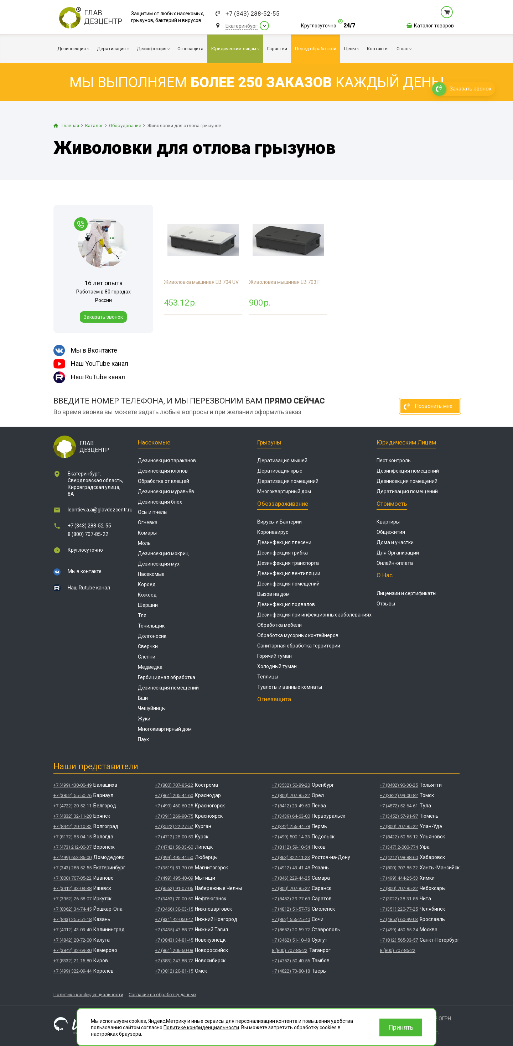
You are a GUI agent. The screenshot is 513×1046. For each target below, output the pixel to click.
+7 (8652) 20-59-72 (291, 929)
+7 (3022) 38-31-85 (399, 898)
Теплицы (267, 677)
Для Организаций (398, 553)
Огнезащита (274, 699)
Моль (144, 543)
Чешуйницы (152, 708)
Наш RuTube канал (89, 377)
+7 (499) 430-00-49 (72, 785)
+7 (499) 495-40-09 (174, 878)
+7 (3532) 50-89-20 (291, 785)
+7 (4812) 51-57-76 (291, 909)
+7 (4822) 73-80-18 (291, 971)
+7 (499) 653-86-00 (72, 857)
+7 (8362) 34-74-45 (72, 909)
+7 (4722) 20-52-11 (72, 805)
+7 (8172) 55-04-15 (72, 836)
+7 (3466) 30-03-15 (174, 909)
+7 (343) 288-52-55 (253, 13)
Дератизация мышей (282, 460)
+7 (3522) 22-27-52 (174, 826)
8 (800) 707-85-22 (88, 534)
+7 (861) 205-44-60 (174, 795)
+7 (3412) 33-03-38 (72, 888)
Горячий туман (274, 656)
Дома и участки (395, 542)
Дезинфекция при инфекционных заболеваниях (314, 615)
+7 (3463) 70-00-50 (174, 898)
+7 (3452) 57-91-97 (399, 816)
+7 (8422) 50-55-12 (399, 836)
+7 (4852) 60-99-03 (399, 919)
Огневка (147, 522)
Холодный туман (277, 666)
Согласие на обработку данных (162, 994)
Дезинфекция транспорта (288, 563)
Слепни (146, 657)
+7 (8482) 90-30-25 (399, 785)
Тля (142, 615)
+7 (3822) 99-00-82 (399, 795)
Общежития (391, 532)
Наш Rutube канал (89, 587)
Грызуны (269, 442)
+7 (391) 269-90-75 (174, 816)
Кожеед (147, 595)
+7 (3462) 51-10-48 (291, 940)
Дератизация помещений (287, 481)
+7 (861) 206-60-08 (174, 950)
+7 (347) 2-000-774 (399, 847)
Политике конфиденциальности (201, 1027)
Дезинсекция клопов (163, 471)
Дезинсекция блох (160, 502)
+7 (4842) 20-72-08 (72, 940)
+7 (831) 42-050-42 (174, 919)
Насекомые (154, 442)
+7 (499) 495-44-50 (174, 857)
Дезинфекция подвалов (286, 604)
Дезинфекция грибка (282, 553)
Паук (143, 739)
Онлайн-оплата (395, 563)
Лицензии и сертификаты (406, 593)
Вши (143, 698)
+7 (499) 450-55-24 (399, 929)
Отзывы (386, 604)
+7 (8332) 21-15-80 (72, 960)
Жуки (144, 719)
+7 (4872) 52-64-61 (399, 805)
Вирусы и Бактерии (279, 522)
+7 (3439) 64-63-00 (291, 816)
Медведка (150, 667)
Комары (147, 533)
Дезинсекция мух (159, 564)
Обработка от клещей (163, 481)
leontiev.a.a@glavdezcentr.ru (100, 509)
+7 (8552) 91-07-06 (174, 888)
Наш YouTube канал (90, 364)
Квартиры (388, 522)
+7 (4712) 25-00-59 (174, 836)
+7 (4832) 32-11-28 (72, 816)
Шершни (148, 605)
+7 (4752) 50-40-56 (291, 960)
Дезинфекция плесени (284, 542)
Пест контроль (394, 460)
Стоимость (392, 503)
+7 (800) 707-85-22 (72, 878)
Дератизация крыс (279, 471)
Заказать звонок (103, 317)
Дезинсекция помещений (168, 688)
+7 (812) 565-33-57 (399, 940)
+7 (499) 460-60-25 (174, 805)
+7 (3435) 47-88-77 (174, 929)
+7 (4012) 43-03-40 (72, 929)
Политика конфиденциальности (88, 994)
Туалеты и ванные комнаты (289, 687)
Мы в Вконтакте (85, 350)
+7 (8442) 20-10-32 (72, 826)
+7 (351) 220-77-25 (399, 909)
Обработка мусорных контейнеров (297, 635)
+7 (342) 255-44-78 (291, 826)
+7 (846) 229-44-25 (291, 878)
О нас (385, 575)
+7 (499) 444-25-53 (399, 878)
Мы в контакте (85, 571)
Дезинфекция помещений (288, 584)
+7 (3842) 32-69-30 (72, 950)
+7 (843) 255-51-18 (72, 919)
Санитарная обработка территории (298, 646)
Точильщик (151, 626)
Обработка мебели (279, 625)
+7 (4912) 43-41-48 (291, 867)
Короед (147, 584)
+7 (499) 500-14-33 (291, 836)
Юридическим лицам (406, 442)
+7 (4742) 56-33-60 (174, 847)
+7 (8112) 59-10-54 (291, 847)
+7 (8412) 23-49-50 (291, 805)
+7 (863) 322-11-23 (291, 857)
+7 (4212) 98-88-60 (399, 857)
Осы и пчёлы (152, 512)
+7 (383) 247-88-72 (174, 960)
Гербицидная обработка (166, 677)
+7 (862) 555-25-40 (291, 919)
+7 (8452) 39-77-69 (291, 898)
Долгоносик (152, 636)
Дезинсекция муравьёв (166, 491)
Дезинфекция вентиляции (288, 573)
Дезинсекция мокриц (163, 553)
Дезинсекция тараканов (167, 460)
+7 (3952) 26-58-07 (72, 898)
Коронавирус (272, 532)
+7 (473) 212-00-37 (72, 847)
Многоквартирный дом (165, 729)
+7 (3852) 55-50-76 (72, 795)
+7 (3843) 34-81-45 (174, 940)
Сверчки (148, 646)
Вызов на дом (273, 594)
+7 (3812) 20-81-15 (174, 971)
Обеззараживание (282, 503)
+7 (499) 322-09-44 (72, 971)
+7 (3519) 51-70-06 (174, 867)
